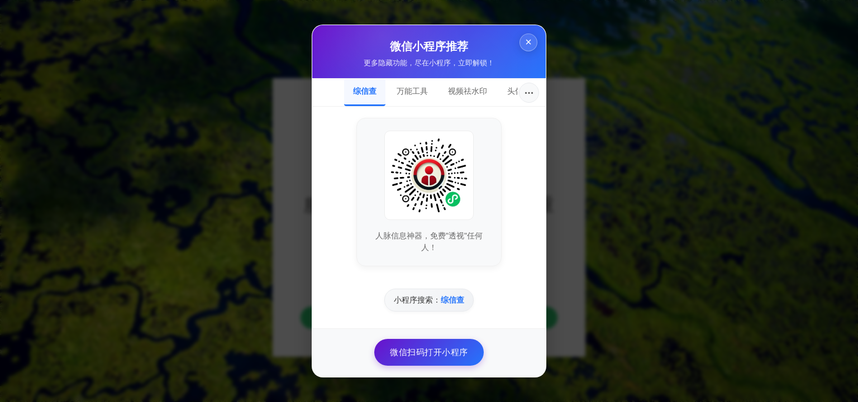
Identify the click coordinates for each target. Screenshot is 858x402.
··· (529, 93)
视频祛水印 (467, 91)
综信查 (364, 91)
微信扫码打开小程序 (429, 352)
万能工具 (412, 91)
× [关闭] (527, 43)
